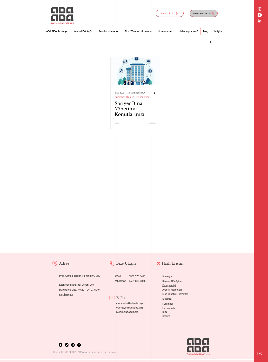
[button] (211, 42)
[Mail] (112, 297)
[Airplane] (159, 263)
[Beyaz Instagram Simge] (260, 9)
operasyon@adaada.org (129, 307)
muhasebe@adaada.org (129, 303)
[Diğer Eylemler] (155, 93)
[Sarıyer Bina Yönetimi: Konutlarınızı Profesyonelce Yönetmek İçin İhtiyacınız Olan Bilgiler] (135, 71)
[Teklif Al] (170, 13)
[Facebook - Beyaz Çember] (260, 15)
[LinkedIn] (73, 345)
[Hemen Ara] (204, 13)
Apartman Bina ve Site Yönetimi (132, 97)
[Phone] (112, 263)
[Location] (54, 263)
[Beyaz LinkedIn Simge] (260, 21)
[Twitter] (67, 345)
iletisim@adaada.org (127, 311)
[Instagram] (79, 345)
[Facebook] (60, 345)
